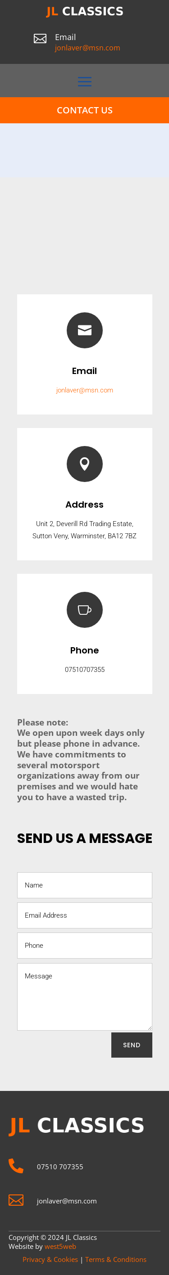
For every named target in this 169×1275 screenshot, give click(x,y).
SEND (132, 1045)
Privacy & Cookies (50, 1259)
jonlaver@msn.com (87, 48)
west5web (60, 1246)
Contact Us (85, 110)
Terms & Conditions (115, 1259)
